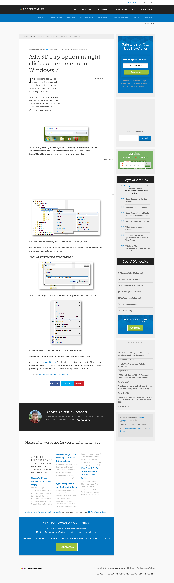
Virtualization (86, 17)
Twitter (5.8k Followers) (129, 279)
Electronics (56, 17)
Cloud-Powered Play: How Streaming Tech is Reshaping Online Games (133, 354)
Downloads (103, 17)
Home (106, 3)
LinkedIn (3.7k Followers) (129, 291)
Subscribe (136, 72)
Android (148, 17)
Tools (122, 3)
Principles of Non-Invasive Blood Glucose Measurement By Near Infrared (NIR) (135, 387)
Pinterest (79, 383)
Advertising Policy (122, 573)
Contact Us (134, 3)
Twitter (67, 383)
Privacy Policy (110, 573)
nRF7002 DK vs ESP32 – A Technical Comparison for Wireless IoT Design (133, 376)
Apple (136, 17)
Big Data (71, 17)
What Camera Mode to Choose (134, 228)
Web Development (121, 17)
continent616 (63, 374)
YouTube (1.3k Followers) (129, 298)
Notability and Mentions (134, 428)
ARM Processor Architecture (137, 221)
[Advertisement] (61, 27)
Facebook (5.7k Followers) (130, 285)
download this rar (48, 362)
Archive (114, 3)
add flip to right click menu (48, 374)
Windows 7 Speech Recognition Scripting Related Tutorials (137, 248)
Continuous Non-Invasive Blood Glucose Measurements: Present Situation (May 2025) (135, 399)
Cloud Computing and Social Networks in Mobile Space (137, 214)
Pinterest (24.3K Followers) (130, 273)
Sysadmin (42, 17)
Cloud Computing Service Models (136, 200)
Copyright (99, 573)
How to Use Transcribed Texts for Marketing (132, 365)
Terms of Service (137, 573)
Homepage (129, 186)
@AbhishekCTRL (83, 419)
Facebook (54, 383)
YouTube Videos (97, 511)
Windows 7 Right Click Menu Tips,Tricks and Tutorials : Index (66, 458)
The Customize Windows (32, 9)
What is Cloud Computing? (136, 207)
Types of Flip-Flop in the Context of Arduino (65, 487)
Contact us (135, 328)
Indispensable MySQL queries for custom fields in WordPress (136, 238)
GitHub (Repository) (127, 304)
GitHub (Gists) (125, 310)
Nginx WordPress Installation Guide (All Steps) (41, 481)
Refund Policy (150, 573)
